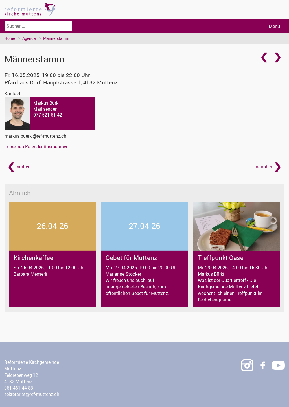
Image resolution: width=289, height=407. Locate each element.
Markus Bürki (46, 103)
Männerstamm (56, 38)
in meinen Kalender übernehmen (37, 147)
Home (10, 38)
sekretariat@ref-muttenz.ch (31, 394)
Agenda (29, 38)
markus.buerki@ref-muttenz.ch (35, 136)
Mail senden (45, 109)
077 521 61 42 (47, 115)
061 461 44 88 (18, 388)
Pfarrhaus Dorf (61, 82)
